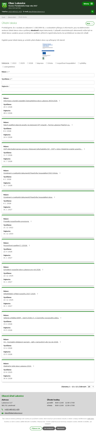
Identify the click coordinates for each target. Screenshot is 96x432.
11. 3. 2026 (7, 155)
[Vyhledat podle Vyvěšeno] (48, 83)
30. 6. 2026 (7, 378)
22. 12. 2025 (8, 276)
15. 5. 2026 (7, 330)
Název (5, 72)
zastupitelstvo (9, 67)
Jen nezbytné (48, 428)
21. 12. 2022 (8, 227)
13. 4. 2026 (7, 348)
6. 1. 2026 (7, 179)
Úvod (3, 17)
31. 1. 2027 (7, 209)
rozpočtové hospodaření (66, 63)
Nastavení (60, 428)
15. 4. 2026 (7, 324)
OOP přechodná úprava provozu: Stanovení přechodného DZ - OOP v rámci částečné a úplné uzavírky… (44, 149)
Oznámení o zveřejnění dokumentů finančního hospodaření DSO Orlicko (32, 173)
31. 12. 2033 (8, 234)
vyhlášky (83, 63)
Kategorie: (5, 63)
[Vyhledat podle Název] (48, 75)
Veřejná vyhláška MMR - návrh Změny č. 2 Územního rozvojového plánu (32, 318)
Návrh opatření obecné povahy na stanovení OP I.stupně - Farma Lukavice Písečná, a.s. (38, 125)
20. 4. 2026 (7, 107)
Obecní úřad (12, 17)
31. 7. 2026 (7, 161)
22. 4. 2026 (7, 252)
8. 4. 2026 (7, 131)
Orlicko (50, 63)
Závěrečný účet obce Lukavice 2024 (19, 366)
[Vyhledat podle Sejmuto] (48, 90)
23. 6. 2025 (7, 372)
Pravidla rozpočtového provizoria (17, 221)
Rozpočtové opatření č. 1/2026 (17, 245)
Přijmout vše (36, 428)
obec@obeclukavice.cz (13, 413)
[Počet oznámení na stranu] (90, 386)
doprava (40, 63)
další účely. (90, 418)
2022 (14, 63)
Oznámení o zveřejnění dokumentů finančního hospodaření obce (29, 197)
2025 (23, 63)
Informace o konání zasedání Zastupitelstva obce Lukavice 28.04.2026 (32, 101)
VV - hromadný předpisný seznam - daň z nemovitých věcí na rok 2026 (32, 342)
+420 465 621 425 (12, 409)
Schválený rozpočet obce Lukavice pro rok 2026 (23, 269)
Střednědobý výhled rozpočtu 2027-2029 (21, 294)
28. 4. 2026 (7, 113)
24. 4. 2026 (7, 137)
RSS (90, 23)
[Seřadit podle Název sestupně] (9, 72)
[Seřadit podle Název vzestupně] (9, 71)
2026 (31, 63)
